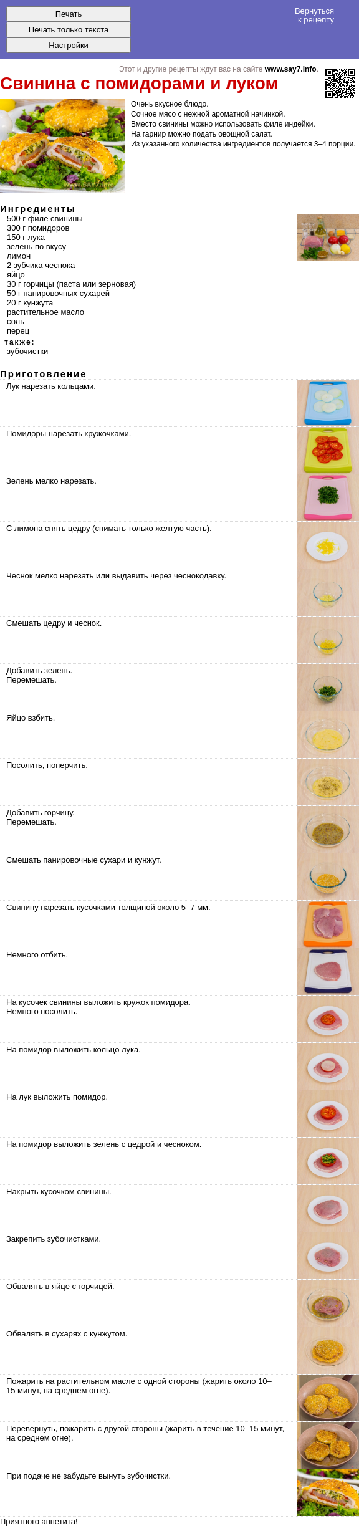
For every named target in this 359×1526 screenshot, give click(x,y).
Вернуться (314, 15)
